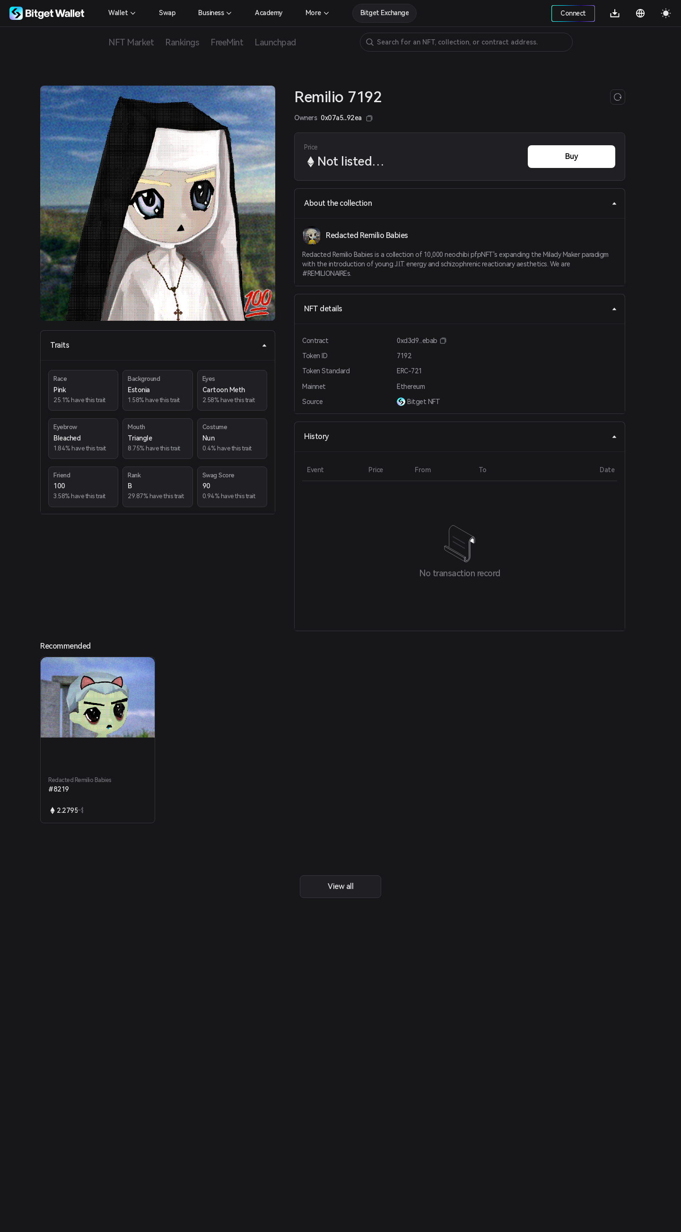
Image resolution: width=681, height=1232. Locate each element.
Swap (167, 13)
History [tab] (460, 436)
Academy (269, 13)
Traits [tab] (158, 345)
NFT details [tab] (460, 308)
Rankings (182, 42)
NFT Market (131, 42)
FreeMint (226, 42)
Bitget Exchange (384, 13)
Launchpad (275, 42)
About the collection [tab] (460, 203)
